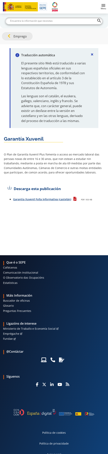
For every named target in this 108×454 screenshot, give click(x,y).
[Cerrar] (92, 54)
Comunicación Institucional (20, 272)
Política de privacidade (54, 443)
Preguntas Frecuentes (17, 311)
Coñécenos (10, 267)
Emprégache (11, 333)
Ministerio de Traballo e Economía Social (29, 328)
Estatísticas (10, 283)
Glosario (8, 305)
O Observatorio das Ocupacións (23, 277)
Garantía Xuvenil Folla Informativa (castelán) (42, 199)
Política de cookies (54, 432)
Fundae (8, 338)
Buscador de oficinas (16, 300)
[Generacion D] (54, 412)
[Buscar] (54, 20)
